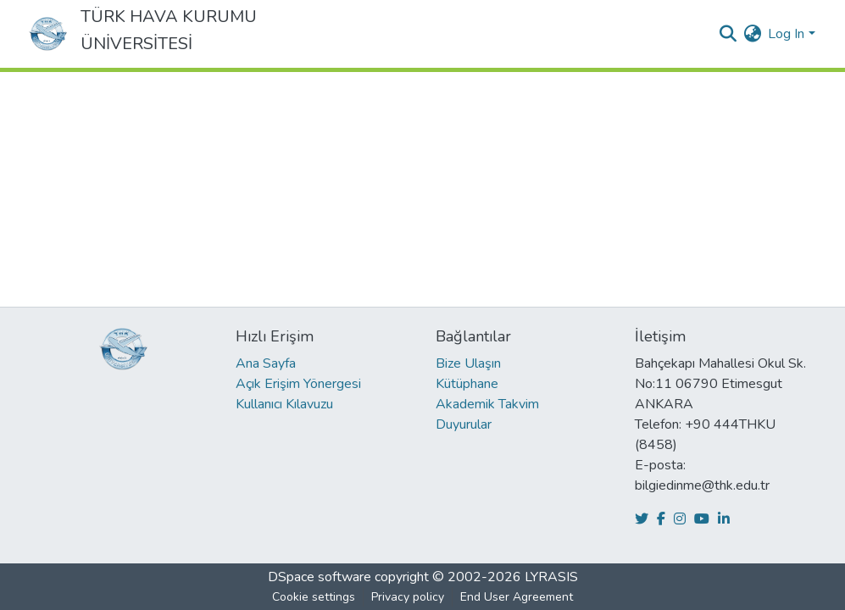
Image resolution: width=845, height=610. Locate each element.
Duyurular (464, 424)
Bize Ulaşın (468, 363)
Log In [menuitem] (786, 34)
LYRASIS (551, 577)
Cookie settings (313, 597)
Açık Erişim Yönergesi (298, 383)
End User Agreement (516, 597)
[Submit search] (727, 34)
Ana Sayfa (266, 363)
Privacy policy (407, 597)
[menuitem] (752, 34)
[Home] (48, 34)
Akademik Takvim (487, 404)
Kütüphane (467, 383)
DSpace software (319, 577)
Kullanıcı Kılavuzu (284, 404)
